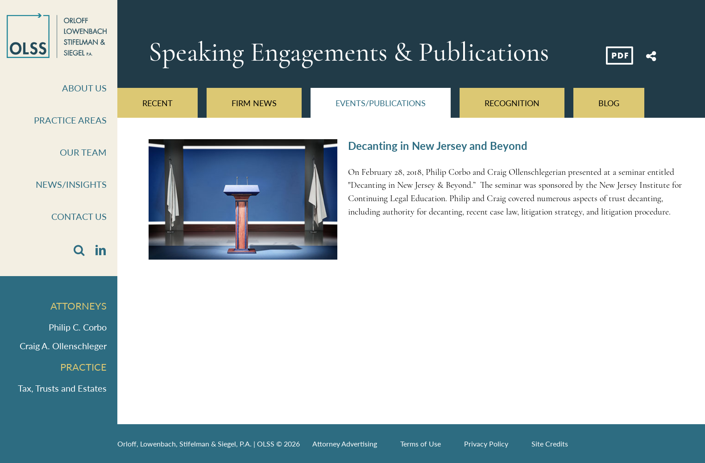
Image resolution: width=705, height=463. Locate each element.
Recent (157, 102)
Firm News (254, 102)
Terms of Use (420, 443)
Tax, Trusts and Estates (62, 388)
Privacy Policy (486, 443)
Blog (608, 102)
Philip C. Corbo (78, 327)
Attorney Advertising (344, 443)
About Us (84, 88)
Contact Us (79, 216)
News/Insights (71, 184)
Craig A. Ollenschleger (63, 345)
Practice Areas (70, 120)
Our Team (83, 152)
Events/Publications (381, 102)
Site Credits (549, 443)
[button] (79, 250)
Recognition (512, 102)
